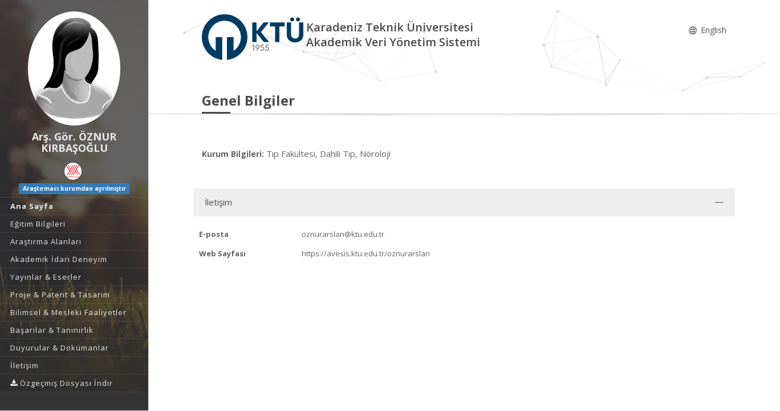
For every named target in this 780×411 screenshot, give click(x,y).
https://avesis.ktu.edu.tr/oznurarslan (366, 253)
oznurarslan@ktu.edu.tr (343, 234)
